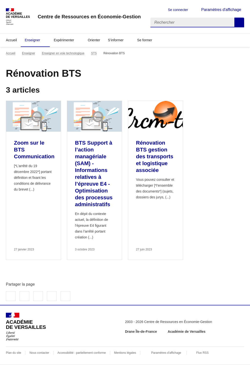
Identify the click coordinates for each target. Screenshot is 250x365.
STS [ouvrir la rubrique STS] (94, 53)
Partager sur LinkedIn (38, 296)
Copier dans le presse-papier (65, 296)
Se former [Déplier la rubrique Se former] (144, 40)
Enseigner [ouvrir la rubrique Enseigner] (28, 53)
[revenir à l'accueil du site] (89, 16)
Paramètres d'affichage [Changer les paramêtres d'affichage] (221, 10)
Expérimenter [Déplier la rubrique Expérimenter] (64, 40)
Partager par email (52, 296)
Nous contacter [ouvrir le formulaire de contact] (39, 352)
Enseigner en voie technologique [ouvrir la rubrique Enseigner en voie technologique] (63, 53)
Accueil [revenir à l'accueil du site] (11, 40)
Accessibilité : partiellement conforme (81, 352)
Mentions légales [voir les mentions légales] (125, 352)
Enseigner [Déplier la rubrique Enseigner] (32, 40)
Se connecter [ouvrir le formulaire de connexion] (178, 10)
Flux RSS (202, 352)
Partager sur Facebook (11, 296)
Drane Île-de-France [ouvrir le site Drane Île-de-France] (141, 331)
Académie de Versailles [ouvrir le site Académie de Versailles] (187, 331)
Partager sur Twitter (24, 296)
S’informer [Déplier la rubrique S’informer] (116, 40)
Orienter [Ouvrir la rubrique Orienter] (94, 40)
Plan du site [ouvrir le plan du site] (13, 352)
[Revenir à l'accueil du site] (26, 327)
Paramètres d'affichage (166, 352)
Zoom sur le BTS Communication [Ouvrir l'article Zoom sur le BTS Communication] (34, 150)
